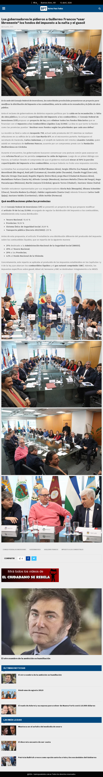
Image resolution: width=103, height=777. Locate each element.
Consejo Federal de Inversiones (14, 549)
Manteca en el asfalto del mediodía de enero (40, 727)
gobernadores (35, 549)
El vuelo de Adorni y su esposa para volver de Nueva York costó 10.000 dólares (56, 706)
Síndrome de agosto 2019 (30, 690)
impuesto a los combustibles (72, 549)
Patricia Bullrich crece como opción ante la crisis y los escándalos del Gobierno (57, 757)
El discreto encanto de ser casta (34, 742)
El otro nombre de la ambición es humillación (25, 658)
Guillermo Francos (51, 549)
